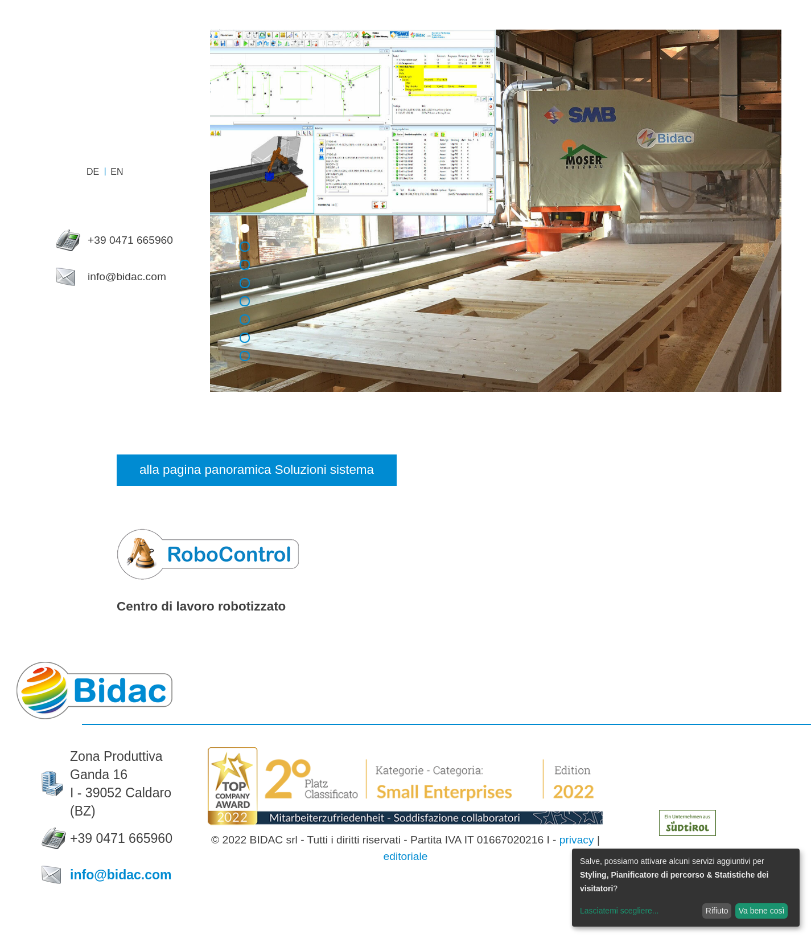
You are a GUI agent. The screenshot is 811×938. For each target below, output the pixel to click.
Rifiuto (717, 910)
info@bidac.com (121, 874)
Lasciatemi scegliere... (619, 910)
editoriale (406, 856)
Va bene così (762, 910)
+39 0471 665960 (121, 838)
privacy (576, 840)
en (116, 172)
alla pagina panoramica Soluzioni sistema (256, 469)
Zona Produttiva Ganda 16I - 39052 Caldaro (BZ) (120, 783)
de (93, 172)
